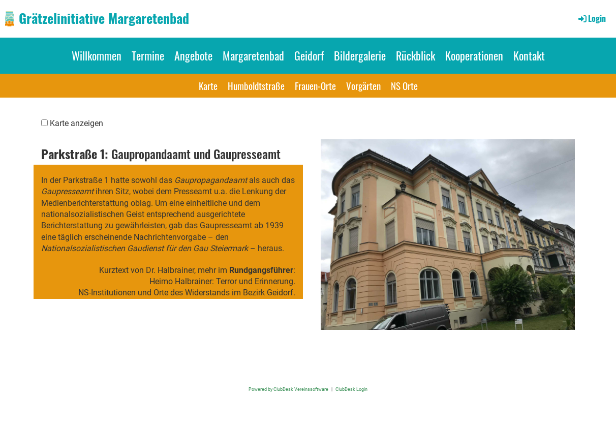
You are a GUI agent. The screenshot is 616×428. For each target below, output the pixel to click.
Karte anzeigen (76, 123)
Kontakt (529, 55)
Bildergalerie (360, 55)
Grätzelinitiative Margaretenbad (104, 18)
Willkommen (96, 55)
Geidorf (309, 55)
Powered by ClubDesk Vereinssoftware (288, 389)
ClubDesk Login (351, 389)
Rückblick (415, 55)
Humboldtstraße (256, 85)
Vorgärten (363, 85)
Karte (208, 85)
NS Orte (404, 85)
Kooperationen (474, 55)
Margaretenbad (253, 55)
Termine (148, 55)
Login (591, 18)
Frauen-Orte (315, 85)
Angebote (193, 55)
